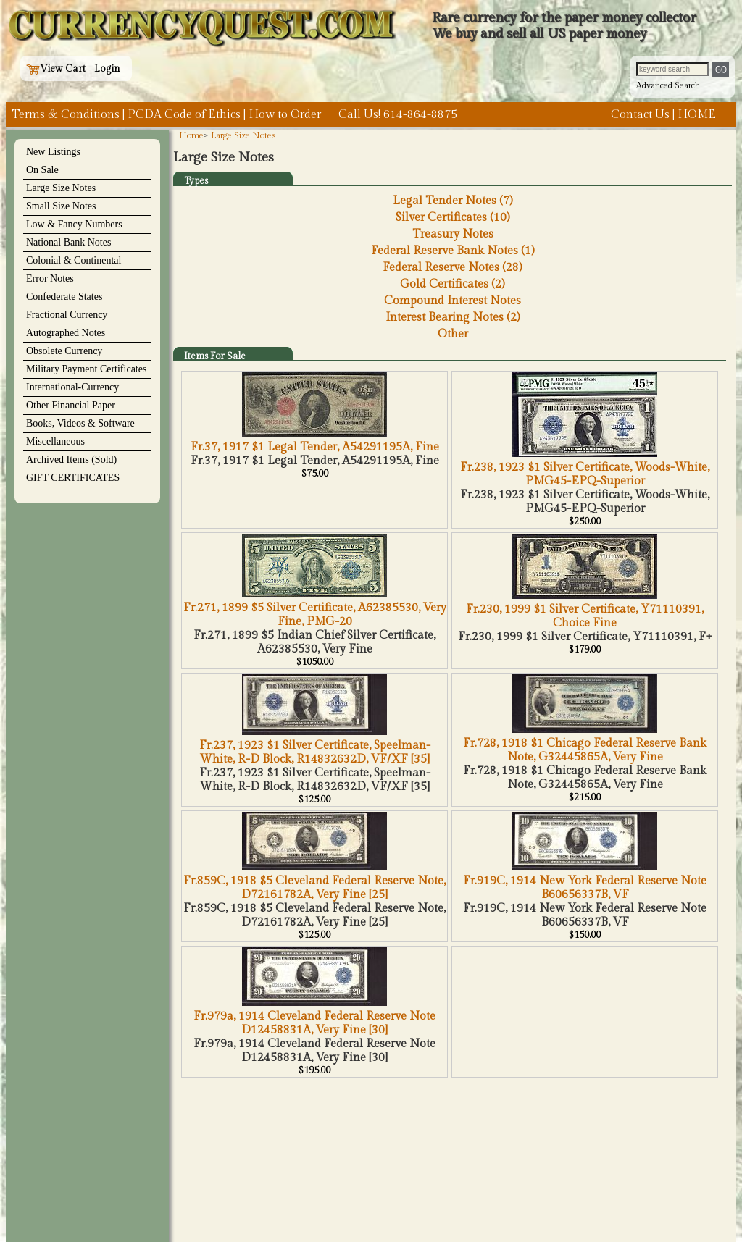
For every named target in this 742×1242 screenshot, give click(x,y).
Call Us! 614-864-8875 (397, 115)
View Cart (56, 69)
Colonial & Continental (73, 260)
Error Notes (50, 278)
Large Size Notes (61, 187)
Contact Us (640, 115)
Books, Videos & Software (80, 423)
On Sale (42, 169)
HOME (697, 115)
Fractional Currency (66, 314)
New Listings (53, 151)
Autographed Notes (65, 332)
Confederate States (64, 296)
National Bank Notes (68, 242)
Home (191, 135)
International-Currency (72, 387)
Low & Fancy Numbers (74, 224)
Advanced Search (668, 85)
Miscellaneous (55, 441)
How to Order (285, 115)
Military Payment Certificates (86, 369)
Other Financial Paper (70, 405)
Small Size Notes (61, 206)
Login (107, 69)
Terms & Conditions (66, 115)
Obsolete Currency (64, 350)
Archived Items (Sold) (71, 459)
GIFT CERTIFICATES (73, 477)
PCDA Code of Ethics (184, 115)
